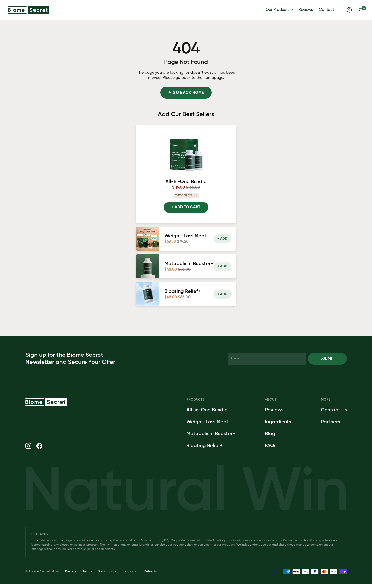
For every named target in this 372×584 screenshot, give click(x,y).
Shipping (131, 571)
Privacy (71, 571)
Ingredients (278, 422)
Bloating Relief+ (204, 445)
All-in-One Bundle (207, 410)
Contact (326, 10)
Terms (87, 571)
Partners (330, 422)
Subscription (108, 571)
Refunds (150, 571)
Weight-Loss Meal (207, 422)
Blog (270, 434)
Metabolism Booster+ (210, 434)
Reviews (305, 10)
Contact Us (334, 410)
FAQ (269, 445)
